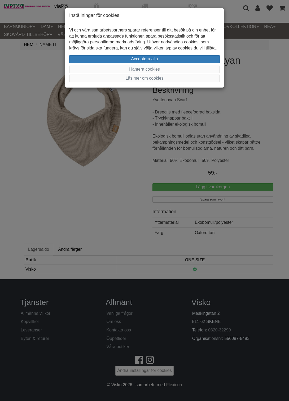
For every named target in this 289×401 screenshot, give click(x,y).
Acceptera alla (144, 59)
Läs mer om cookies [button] (144, 78)
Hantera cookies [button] (144, 69)
